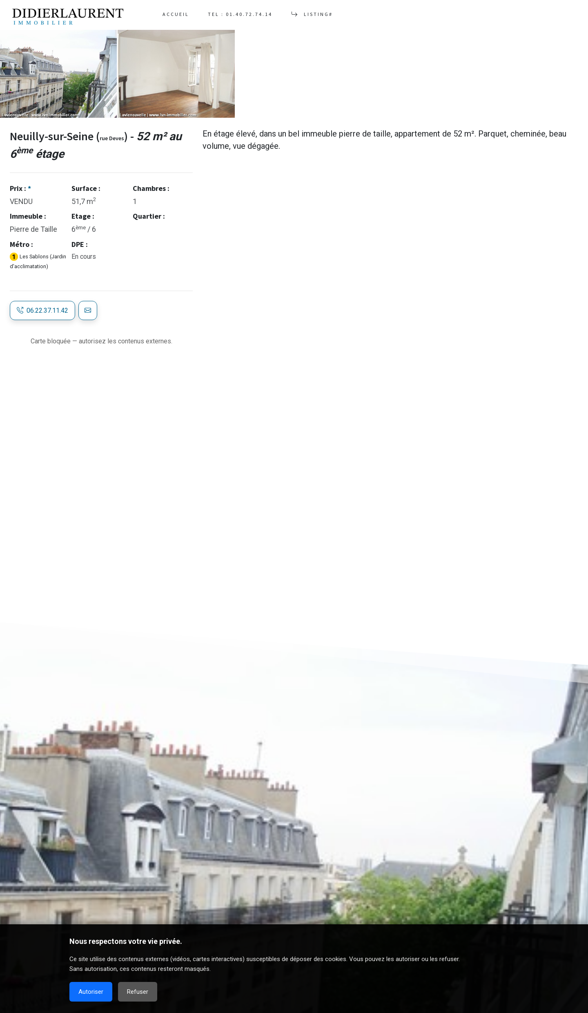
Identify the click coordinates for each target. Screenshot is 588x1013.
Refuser (137, 991)
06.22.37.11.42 (42, 310)
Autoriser (90, 991)
